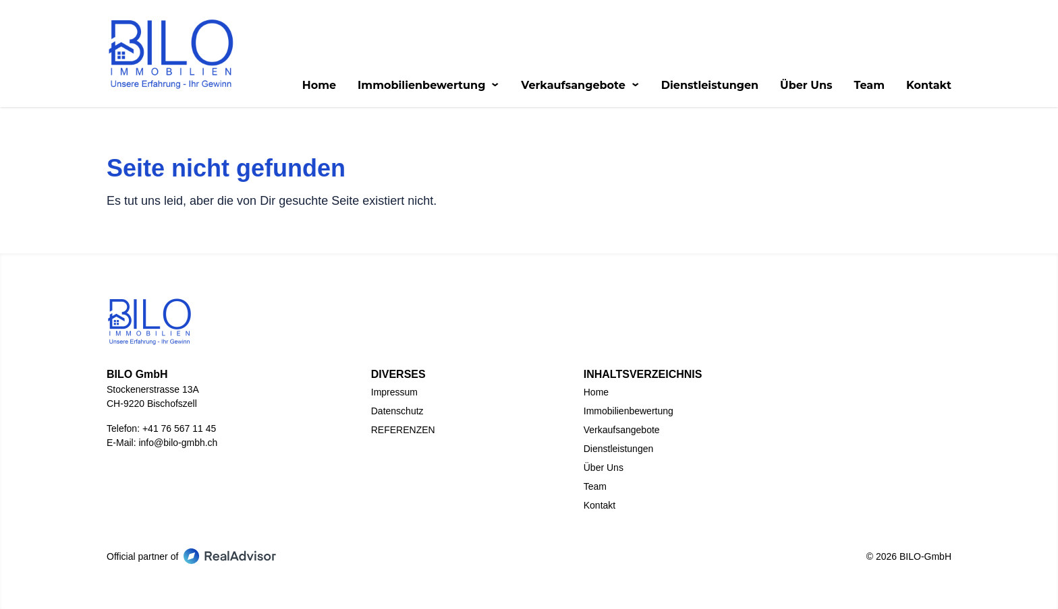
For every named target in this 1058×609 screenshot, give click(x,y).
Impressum (394, 392)
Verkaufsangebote (580, 85)
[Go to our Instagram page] (561, 554)
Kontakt (928, 85)
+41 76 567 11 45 (179, 428)
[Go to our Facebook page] (497, 554)
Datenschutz (397, 411)
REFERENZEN (403, 429)
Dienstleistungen (709, 85)
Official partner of (191, 556)
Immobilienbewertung (428, 85)
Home (319, 85)
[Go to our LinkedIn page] (529, 554)
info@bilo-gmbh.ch (177, 442)
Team (869, 85)
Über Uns (806, 85)
